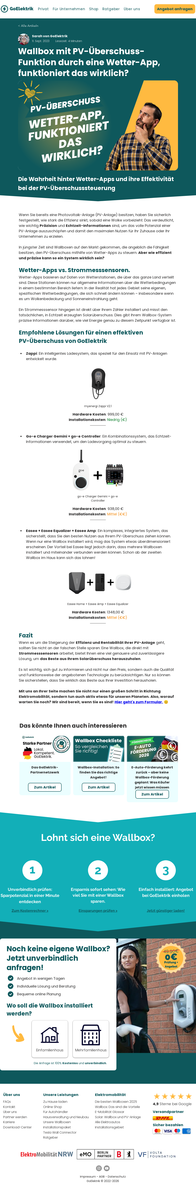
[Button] (49, 1038)
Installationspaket (57, 1127)
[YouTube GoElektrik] (107, 1168)
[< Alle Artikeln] (40, 26)
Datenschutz (117, 1177)
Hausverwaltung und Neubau (66, 1117)
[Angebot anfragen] (174, 9)
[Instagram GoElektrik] (99, 1168)
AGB (102, 1177)
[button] (43, 9)
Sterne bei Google (172, 1103)
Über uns (10, 1112)
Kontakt (9, 1107)
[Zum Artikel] (45, 787)
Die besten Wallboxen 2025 (116, 1101)
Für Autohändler (55, 1112)
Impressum (88, 1177)
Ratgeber (50, 1137)
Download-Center (17, 1127)
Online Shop (52, 1107)
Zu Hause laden (55, 1101)
